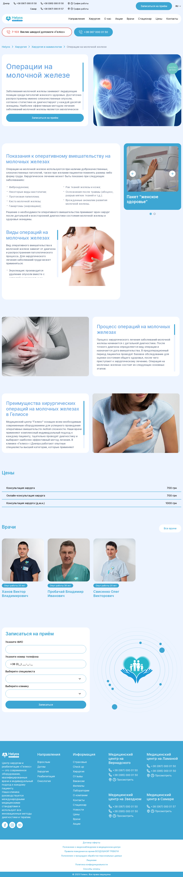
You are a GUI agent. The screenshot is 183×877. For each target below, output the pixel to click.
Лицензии (91, 860)
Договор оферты (91, 842)
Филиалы (78, 785)
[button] (151, 214)
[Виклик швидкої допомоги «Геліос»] (37, 32)
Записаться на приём (154, 6)
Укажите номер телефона (21, 656)
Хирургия (94, 18)
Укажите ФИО (14, 641)
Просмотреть (125, 779)
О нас (107, 18)
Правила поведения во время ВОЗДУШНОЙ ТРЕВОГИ (91, 851)
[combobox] (45, 679)
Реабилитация (46, 776)
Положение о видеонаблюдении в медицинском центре (92, 847)
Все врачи (170, 528)
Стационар (145, 18)
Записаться (46, 704)
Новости (78, 809)
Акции (119, 18)
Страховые (80, 761)
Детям (41, 766)
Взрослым (43, 761)
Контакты (172, 18)
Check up (78, 766)
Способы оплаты (91, 869)
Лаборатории (81, 790)
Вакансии (78, 781)
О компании (80, 795)
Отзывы (78, 776)
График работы (81, 3)
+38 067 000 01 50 (93, 32)
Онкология (44, 781)
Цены (159, 18)
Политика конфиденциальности (91, 864)
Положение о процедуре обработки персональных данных (91, 855)
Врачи (130, 18)
